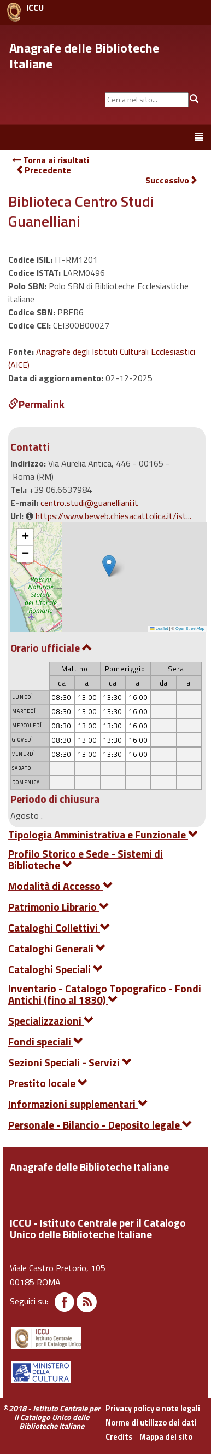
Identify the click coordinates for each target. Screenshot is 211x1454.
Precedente (43, 169)
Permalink (36, 404)
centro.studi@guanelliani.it (89, 502)
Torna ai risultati (50, 159)
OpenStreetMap (189, 628)
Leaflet (159, 628)
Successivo (171, 180)
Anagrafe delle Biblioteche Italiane (84, 55)
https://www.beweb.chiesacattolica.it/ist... (113, 515)
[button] (109, 566)
